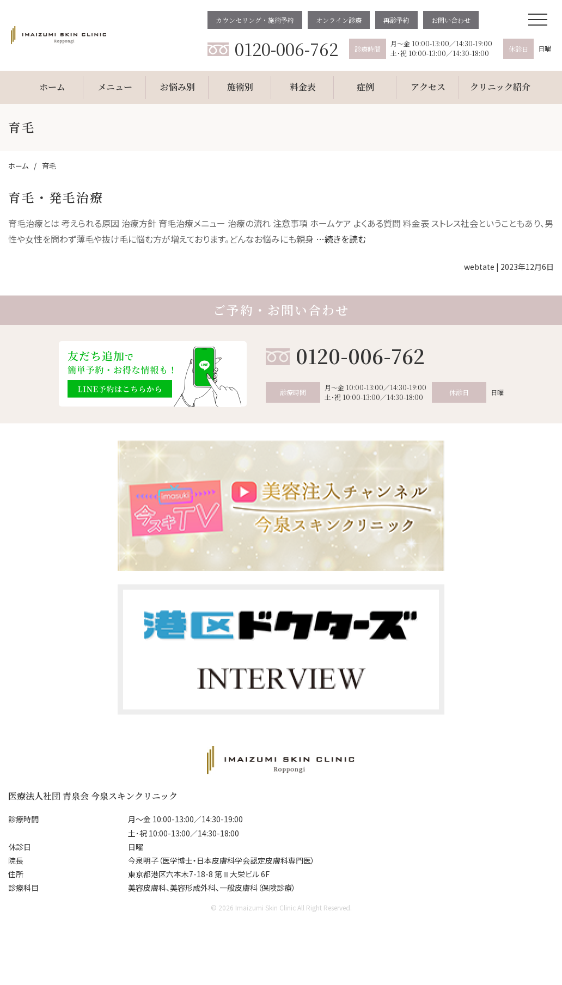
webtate (479, 266)
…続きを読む (341, 238)
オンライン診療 (339, 19)
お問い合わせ (451, 19)
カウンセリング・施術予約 (255, 19)
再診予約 (396, 19)
